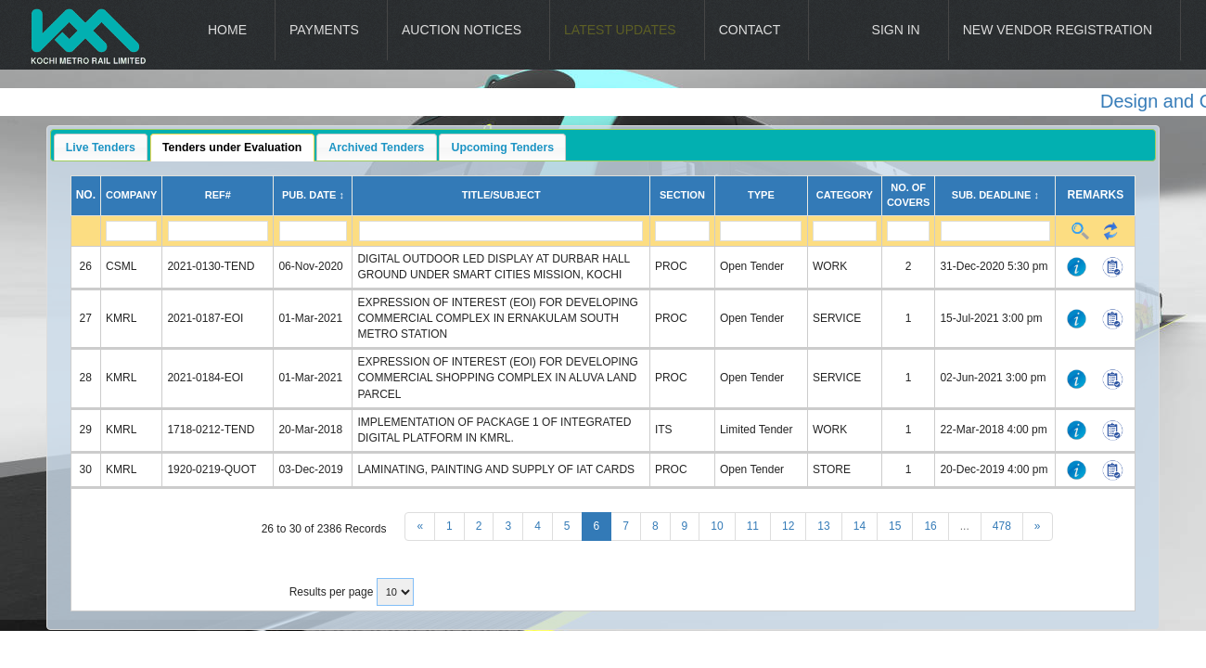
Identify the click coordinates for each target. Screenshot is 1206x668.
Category (844, 194)
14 (859, 526)
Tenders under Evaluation (232, 147)
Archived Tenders (376, 147)
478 (1002, 526)
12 (788, 526)
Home (227, 29)
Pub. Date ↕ (313, 194)
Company (131, 194)
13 (823, 526)
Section (682, 194)
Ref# (218, 194)
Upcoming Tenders (503, 147)
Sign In (896, 29)
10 (717, 526)
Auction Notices (461, 29)
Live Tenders (100, 147)
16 (930, 526)
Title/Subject (501, 194)
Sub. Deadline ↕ (995, 194)
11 (753, 526)
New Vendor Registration (1057, 29)
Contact (750, 29)
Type (761, 194)
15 (895, 526)
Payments (324, 29)
